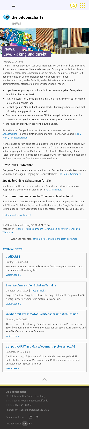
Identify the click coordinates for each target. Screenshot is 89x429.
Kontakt (23, 409)
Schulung (74, 228)
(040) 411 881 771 (24, 405)
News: (9, 49)
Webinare (7, 232)
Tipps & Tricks (23, 228)
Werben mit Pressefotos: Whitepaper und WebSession (42, 314)
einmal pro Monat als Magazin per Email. (55, 238)
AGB (46, 409)
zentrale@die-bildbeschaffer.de (31, 400)
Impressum (12, 409)
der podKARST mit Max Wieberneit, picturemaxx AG (40, 347)
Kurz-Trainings (53, 189)
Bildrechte (37, 228)
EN (30, 423)
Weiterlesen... (13, 274)
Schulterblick (9, 133)
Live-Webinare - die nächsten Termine (31, 285)
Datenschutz (36, 409)
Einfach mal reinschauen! (16, 215)
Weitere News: (13, 249)
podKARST (13, 257)
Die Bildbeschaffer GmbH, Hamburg (25, 396)
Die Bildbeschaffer (16, 391)
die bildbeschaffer (28, 17)
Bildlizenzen (61, 228)
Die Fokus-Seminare (70, 174)
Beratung (49, 228)
